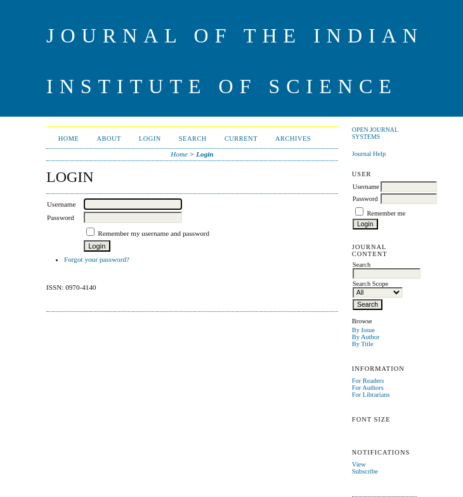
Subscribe (365, 471)
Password (365, 198)
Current (241, 138)
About (108, 138)
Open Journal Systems (375, 133)
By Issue (363, 329)
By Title (363, 343)
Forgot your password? (96, 259)
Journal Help (369, 153)
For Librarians (371, 394)
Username (366, 186)
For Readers (368, 380)
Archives (293, 138)
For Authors (368, 387)
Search (193, 138)
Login (150, 138)
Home (68, 138)
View (359, 464)
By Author (366, 336)
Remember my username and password (153, 233)
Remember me (386, 213)
